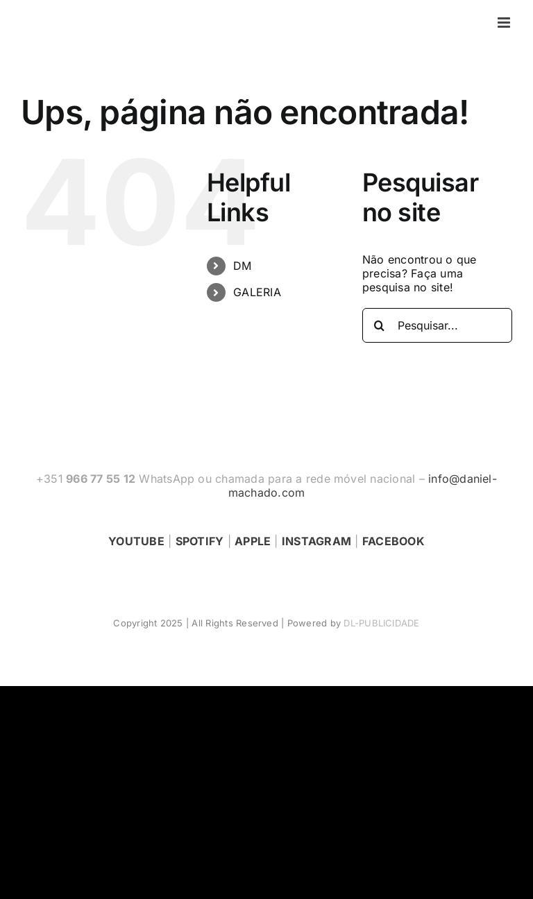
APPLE (253, 541)
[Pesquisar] (379, 325)
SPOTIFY (200, 541)
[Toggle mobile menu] (505, 22)
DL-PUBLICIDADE (381, 622)
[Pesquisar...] (437, 325)
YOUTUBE (136, 541)
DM (242, 266)
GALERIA (257, 292)
